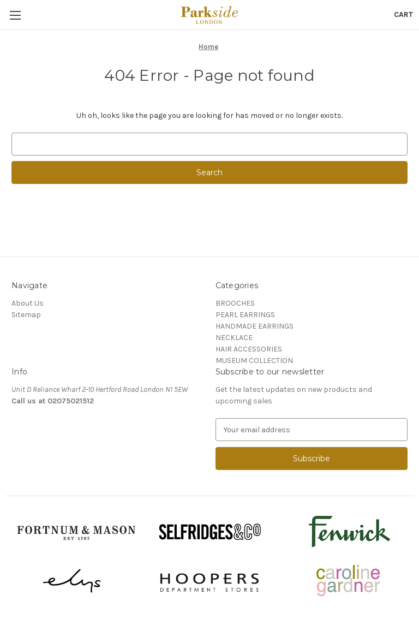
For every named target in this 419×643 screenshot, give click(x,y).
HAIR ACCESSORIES (249, 349)
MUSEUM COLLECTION (254, 360)
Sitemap (26, 314)
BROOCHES (235, 303)
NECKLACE (234, 337)
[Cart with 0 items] (403, 14)
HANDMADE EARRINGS (255, 326)
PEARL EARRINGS (245, 314)
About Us (27, 303)
